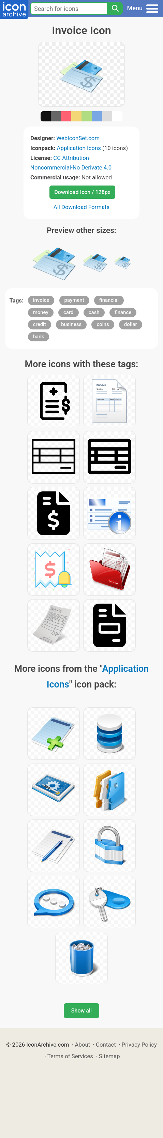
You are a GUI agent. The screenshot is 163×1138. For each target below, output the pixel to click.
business (71, 324)
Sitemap (109, 1056)
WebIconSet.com (78, 138)
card (68, 312)
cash (94, 312)
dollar (130, 324)
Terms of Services (70, 1056)
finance (123, 312)
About (82, 1044)
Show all (81, 1010)
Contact (106, 1044)
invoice (41, 300)
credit (39, 324)
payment (74, 300)
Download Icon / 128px (82, 192)
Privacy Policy (139, 1044)
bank (38, 337)
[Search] (115, 8)
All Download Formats (82, 207)
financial (109, 300)
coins (103, 324)
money (40, 312)
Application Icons (79, 148)
